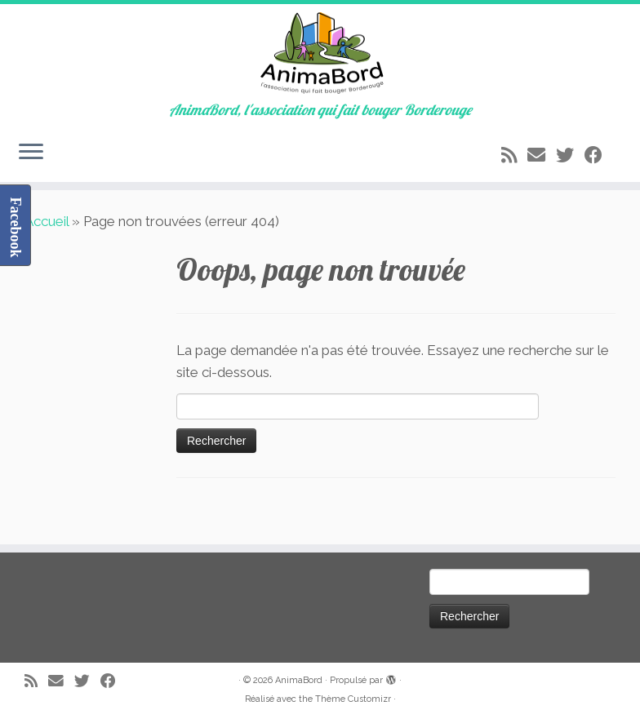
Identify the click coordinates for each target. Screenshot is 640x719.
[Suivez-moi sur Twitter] (570, 155)
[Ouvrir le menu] (31, 152)
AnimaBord (298, 680)
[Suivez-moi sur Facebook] (598, 155)
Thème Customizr (353, 699)
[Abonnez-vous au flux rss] (514, 155)
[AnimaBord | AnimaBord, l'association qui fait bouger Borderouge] (320, 53)
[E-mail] (541, 155)
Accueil (46, 221)
